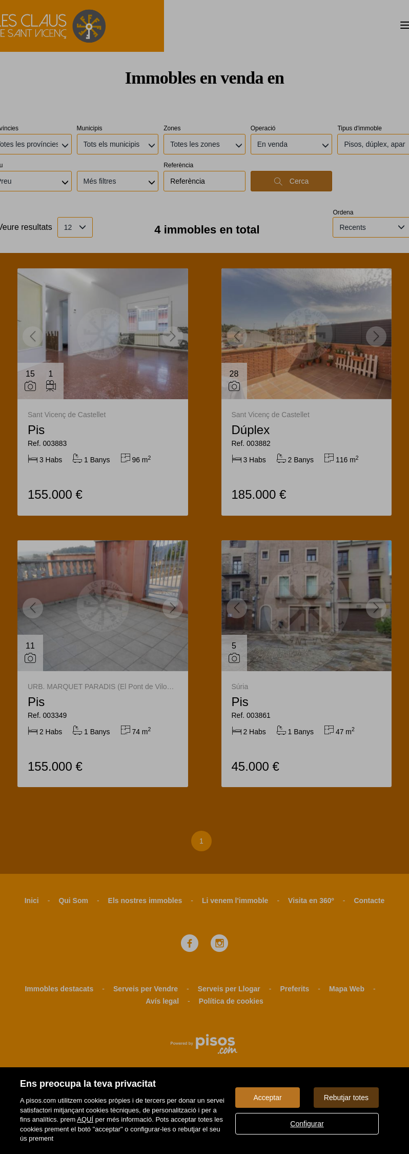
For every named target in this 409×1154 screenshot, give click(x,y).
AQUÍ (85, 1119)
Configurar (306, 1124)
